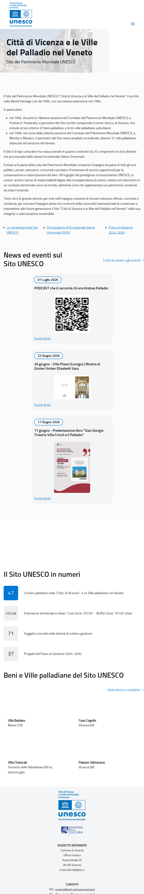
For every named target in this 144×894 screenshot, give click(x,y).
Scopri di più (42, 338)
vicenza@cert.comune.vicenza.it (75, 889)
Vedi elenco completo (123, 690)
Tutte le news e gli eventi (121, 260)
